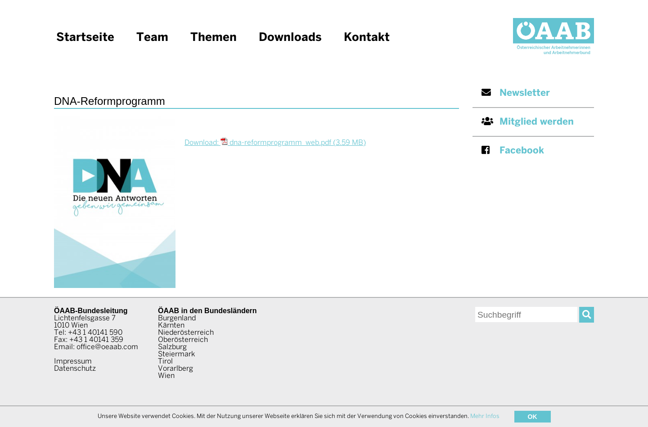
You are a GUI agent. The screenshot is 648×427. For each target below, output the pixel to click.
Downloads (290, 37)
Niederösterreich (186, 332)
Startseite (85, 37)
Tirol (165, 361)
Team (152, 37)
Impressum (73, 361)
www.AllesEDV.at (533, 415)
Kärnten (171, 325)
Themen (213, 37)
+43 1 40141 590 (95, 332)
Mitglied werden (528, 121)
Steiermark (176, 354)
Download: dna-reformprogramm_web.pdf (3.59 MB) (275, 142)
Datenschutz (75, 368)
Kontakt (367, 37)
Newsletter (516, 93)
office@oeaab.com (107, 347)
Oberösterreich (183, 340)
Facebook (513, 150)
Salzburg (172, 347)
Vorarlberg (175, 368)
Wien (166, 376)
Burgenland (177, 318)
